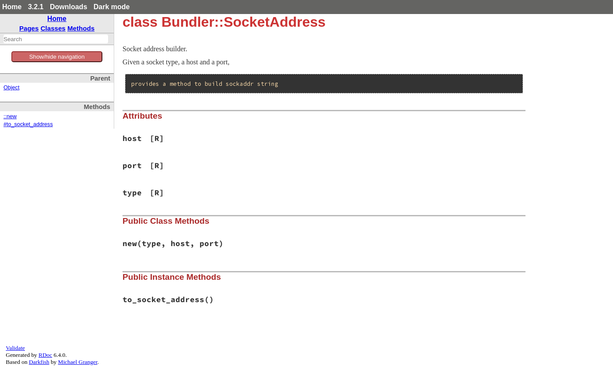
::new (10, 116)
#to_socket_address (28, 124)
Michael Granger (78, 362)
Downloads (68, 7)
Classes (53, 28)
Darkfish (39, 362)
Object (11, 88)
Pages (29, 28)
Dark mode (112, 7)
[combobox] (56, 39)
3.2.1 (36, 7)
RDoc (45, 355)
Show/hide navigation (57, 56)
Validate (15, 348)
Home (11, 7)
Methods (81, 28)
